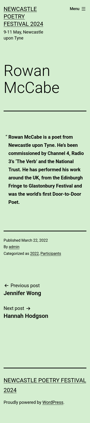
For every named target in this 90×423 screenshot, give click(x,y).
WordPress (52, 402)
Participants (51, 253)
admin (14, 247)
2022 (34, 253)
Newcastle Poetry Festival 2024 (23, 16)
